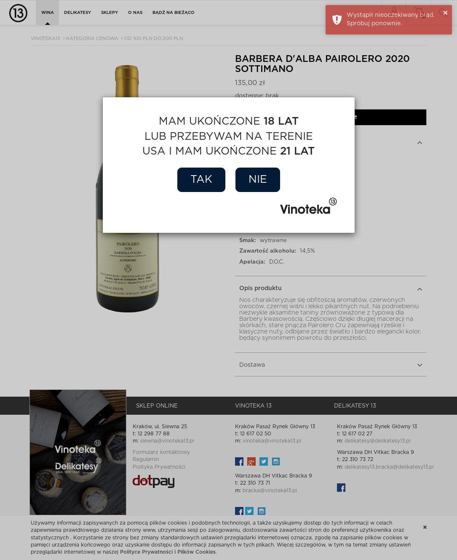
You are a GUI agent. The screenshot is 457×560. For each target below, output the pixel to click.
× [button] (445, 13)
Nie (258, 179)
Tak (201, 179)
